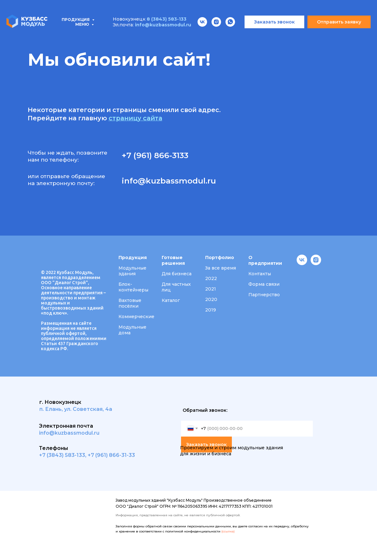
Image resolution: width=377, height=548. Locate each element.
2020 (211, 299)
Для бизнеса (177, 274)
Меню (82, 5)
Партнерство (264, 294)
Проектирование (147, 35)
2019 (210, 310)
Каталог (171, 300)
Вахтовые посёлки (129, 303)
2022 (211, 278)
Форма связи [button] (263, 284)
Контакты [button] (259, 274)
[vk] (302, 263)
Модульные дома (132, 330)
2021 (210, 289)
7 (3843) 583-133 (63, 455)
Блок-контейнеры (133, 287)
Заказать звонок (206, 444)
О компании (245, 35)
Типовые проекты (85, 35)
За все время (220, 268)
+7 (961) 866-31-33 (111, 455)
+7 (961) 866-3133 (155, 155)
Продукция (29, 35)
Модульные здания (132, 271)
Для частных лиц (176, 287)
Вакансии (288, 35)
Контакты (328, 35)
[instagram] (316, 263)
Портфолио (200, 35)
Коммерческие (136, 316)
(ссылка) (228, 531)
